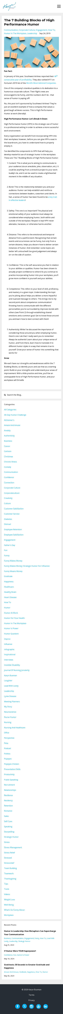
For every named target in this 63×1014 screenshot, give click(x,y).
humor (7, 607)
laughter (8, 680)
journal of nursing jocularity (16, 670)
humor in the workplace (15, 33)
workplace (8, 915)
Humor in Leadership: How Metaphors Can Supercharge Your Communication (30, 933)
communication (11, 30)
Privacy (31, 1000)
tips (6, 884)
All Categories (10, 409)
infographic (9, 649)
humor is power (11, 628)
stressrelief (9, 863)
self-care (8, 821)
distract (7, 524)
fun (5, 550)
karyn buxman (10, 675)
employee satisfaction (13, 534)
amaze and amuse (12, 425)
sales (6, 816)
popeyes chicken (11, 764)
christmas (8, 456)
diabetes (8, 519)
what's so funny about (14, 910)
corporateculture (11, 493)
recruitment (9, 785)
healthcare (9, 587)
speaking (8, 826)
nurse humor (10, 717)
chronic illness (10, 461)
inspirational (9, 654)
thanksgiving (10, 878)
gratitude (8, 576)
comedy (7, 467)
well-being (9, 904)
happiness (8, 581)
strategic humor (11, 837)
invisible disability (12, 665)
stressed (8, 857)
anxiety (7, 430)
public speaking (11, 779)
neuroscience (10, 712)
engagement (41, 30)
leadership (32, 33)
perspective (9, 738)
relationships (10, 790)
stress (7, 842)
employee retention (13, 529)
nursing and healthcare (14, 727)
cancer (7, 446)
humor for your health (14, 618)
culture (7, 503)
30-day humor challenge (15, 415)
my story (8, 706)
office (6, 732)
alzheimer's (9, 420)
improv (7, 639)
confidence (9, 477)
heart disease (10, 597)
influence (8, 644)
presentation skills (12, 769)
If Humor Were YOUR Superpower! (20, 951)
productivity (9, 774)
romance (8, 811)
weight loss (9, 899)
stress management (13, 847)
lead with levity (11, 686)
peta (6, 743)
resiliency (8, 800)
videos (7, 894)
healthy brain (10, 592)
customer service (11, 514)
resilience (8, 795)
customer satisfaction (13, 508)
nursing (7, 722)
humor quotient (11, 633)
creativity (8, 498)
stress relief (9, 852)
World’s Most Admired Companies (41, 83)
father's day (9, 545)
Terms (31, 995)
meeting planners (12, 701)
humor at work (11, 613)
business (8, 441)
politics (7, 753)
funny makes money (13, 560)
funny (6, 555)
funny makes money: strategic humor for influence (27, 566)
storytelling (9, 831)
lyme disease (10, 696)
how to (51, 30)
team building (10, 868)
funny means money (13, 571)
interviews (8, 659)
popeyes (8, 758)
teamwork (9, 873)
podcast (7, 748)
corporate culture (27, 30)
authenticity (9, 435)
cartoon (7, 451)
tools (6, 889)
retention (8, 805)
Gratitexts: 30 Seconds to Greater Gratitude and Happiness (26, 966)
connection (9, 482)
